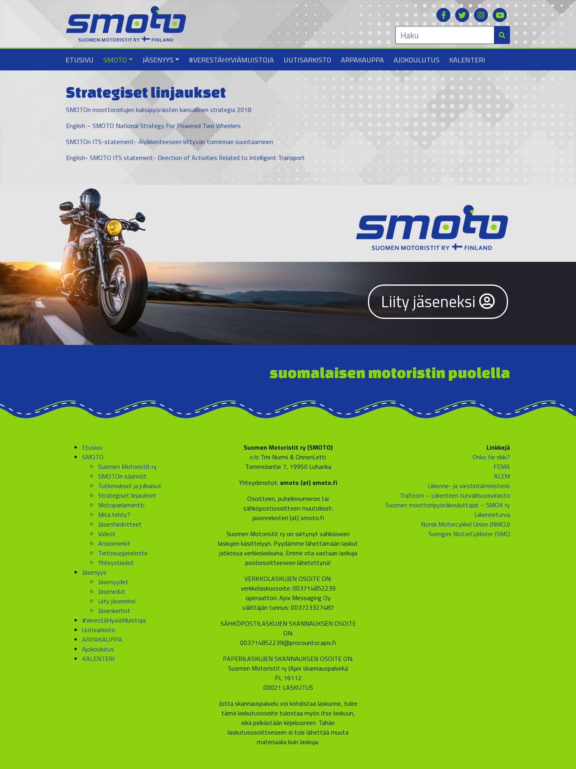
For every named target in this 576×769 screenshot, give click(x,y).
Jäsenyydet (113, 582)
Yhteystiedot (116, 562)
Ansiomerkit (114, 543)
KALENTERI (467, 59)
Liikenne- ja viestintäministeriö (469, 486)
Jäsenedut (111, 591)
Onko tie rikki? (491, 457)
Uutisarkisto (307, 59)
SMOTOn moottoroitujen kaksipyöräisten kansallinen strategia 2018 (158, 109)
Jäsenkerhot (114, 610)
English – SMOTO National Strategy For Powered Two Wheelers (153, 125)
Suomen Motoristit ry (127, 466)
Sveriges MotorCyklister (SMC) (469, 534)
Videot (107, 534)
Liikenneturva (492, 514)
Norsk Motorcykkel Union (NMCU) (465, 524)
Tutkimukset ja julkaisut (130, 486)
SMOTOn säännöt (122, 476)
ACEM (502, 476)
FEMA (502, 466)
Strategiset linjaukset (127, 495)
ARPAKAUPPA (362, 59)
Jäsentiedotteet (120, 524)
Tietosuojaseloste (123, 553)
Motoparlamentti (121, 505)
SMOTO (115, 59)
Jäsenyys (158, 59)
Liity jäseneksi (438, 301)
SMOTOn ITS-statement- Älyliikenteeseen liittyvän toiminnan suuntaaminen (169, 141)
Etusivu (80, 59)
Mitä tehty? (114, 514)
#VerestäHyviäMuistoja (231, 59)
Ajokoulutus (417, 59)
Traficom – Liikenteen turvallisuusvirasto (455, 495)
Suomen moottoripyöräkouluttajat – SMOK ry (447, 505)
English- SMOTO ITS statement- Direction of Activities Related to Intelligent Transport (185, 157)
